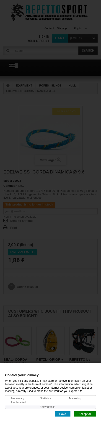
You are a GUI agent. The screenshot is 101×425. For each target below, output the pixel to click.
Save (62, 413)
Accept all (84, 413)
